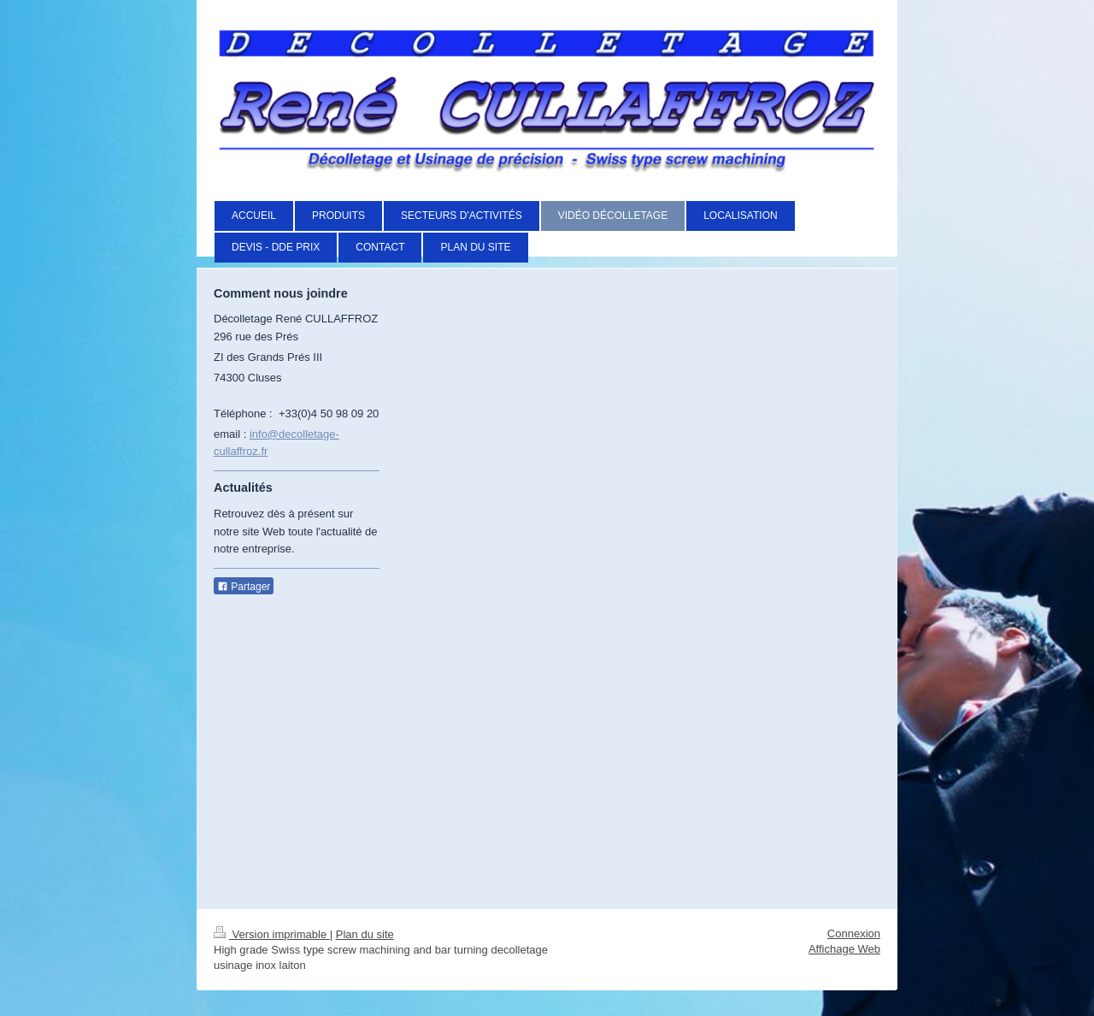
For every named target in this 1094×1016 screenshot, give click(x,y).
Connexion (853, 933)
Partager (243, 587)
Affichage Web (844, 948)
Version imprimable (272, 934)
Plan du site (365, 934)
